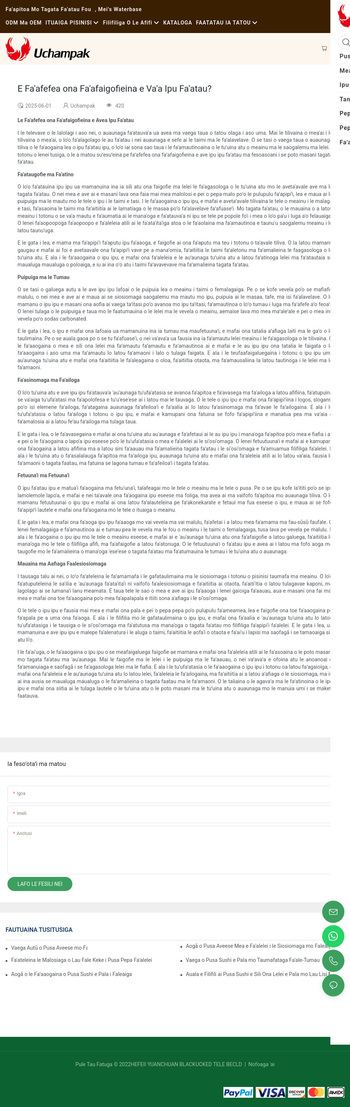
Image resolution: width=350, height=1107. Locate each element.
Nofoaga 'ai (261, 1064)
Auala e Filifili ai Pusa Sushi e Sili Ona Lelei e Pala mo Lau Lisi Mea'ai (264, 974)
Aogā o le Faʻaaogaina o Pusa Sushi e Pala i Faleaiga (71, 974)
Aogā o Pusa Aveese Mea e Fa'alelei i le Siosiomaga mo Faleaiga (260, 946)
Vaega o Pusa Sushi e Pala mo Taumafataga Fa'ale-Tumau (253, 960)
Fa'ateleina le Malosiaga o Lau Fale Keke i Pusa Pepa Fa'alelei (81, 960)
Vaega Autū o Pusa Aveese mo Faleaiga (49, 948)
